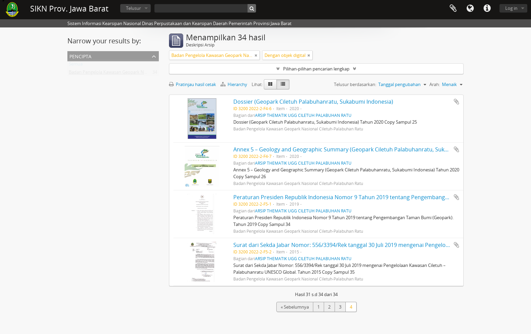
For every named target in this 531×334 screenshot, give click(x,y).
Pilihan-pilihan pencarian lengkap (316, 69)
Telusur (133, 8)
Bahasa (470, 8)
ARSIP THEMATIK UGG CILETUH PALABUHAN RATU (303, 115)
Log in (511, 8)
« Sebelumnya (295, 307)
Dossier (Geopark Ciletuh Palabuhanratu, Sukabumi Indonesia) (313, 101)
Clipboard (453, 8)
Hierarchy (234, 84)
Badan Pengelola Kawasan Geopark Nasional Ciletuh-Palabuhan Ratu (138, 73)
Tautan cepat (487, 8)
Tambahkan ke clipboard (456, 101)
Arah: (434, 84)
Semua (76, 65)
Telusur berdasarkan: (355, 84)
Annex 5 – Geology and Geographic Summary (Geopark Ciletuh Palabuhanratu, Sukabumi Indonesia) (361, 149)
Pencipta (80, 55)
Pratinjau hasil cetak (192, 84)
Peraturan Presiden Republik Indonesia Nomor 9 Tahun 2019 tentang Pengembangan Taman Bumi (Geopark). (373, 197)
